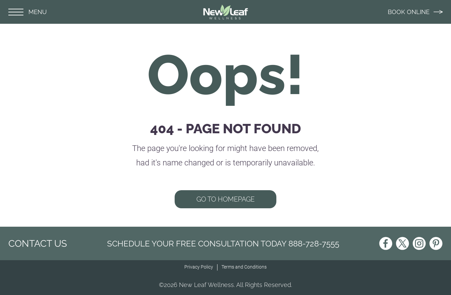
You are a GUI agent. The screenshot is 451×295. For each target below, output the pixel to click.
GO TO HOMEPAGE (225, 199)
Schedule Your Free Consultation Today (223, 243)
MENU (27, 11)
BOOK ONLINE (415, 11)
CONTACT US (37, 243)
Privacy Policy (198, 267)
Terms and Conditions (244, 267)
